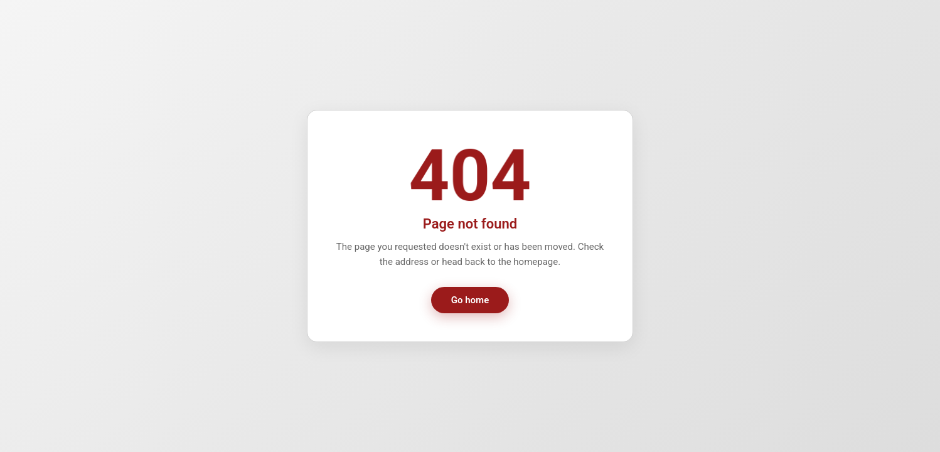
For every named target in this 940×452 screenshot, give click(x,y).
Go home (470, 300)
